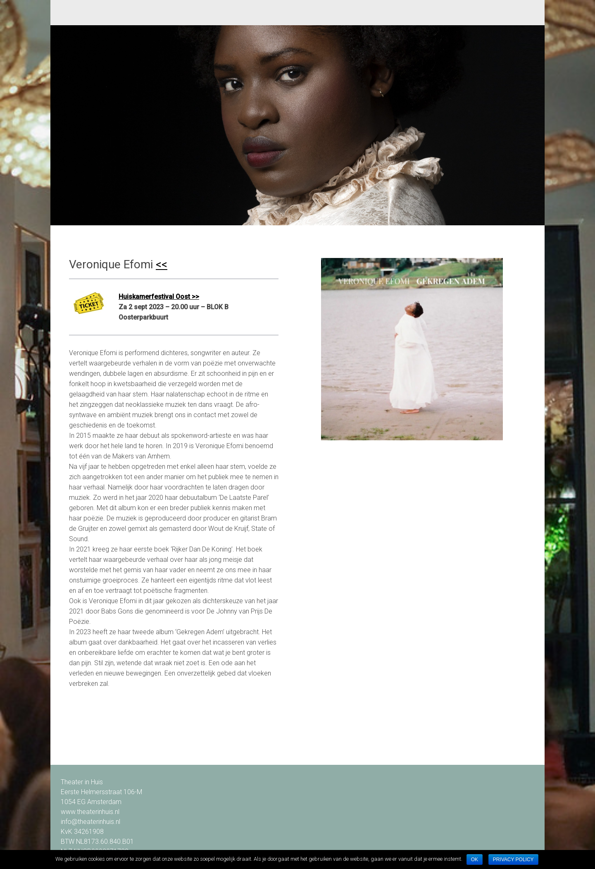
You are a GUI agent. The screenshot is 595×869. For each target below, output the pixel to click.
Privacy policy (513, 859)
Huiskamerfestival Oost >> (159, 297)
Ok (474, 859)
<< (161, 264)
